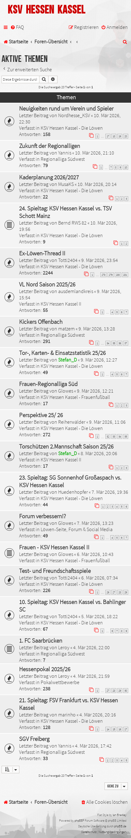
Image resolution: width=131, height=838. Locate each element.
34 (108, 343)
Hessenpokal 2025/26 (44, 669)
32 (108, 436)
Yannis (64, 153)
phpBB (78, 821)
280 (118, 274)
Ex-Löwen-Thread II (42, 253)
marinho (67, 714)
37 (125, 343)
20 (125, 136)
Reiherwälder (71, 422)
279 (111, 274)
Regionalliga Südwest (63, 159)
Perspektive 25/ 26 (41, 415)
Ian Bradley (119, 815)
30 (125, 690)
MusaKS (66, 184)
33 (114, 436)
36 (119, 343)
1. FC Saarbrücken (40, 640)
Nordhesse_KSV (74, 115)
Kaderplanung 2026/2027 (49, 177)
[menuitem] (17, 27)
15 (114, 729)
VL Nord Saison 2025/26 (47, 284)
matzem (66, 328)
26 (108, 592)
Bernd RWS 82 (72, 223)
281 (125, 274)
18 (114, 136)
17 (108, 136)
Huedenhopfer (73, 492)
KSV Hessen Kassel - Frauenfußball (75, 397)
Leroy (63, 647)
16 (119, 729)
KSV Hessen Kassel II (61, 304)
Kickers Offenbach (41, 321)
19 (119, 136)
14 (108, 729)
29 (125, 592)
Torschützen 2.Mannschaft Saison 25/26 (66, 446)
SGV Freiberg (34, 739)
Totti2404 (68, 260)
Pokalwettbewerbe (60, 682)
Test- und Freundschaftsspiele (55, 570)
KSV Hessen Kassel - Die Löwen (72, 128)
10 (125, 167)
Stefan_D (67, 359)
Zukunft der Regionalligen (49, 146)
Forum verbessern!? (42, 516)
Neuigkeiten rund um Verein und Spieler (66, 108)
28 (119, 592)
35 (114, 343)
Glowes (65, 391)
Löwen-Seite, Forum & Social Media (77, 529)
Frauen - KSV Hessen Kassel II (54, 547)
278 (103, 274)
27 (114, 592)
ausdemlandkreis (75, 291)
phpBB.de (120, 826)
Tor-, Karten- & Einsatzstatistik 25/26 (62, 352)
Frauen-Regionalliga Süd (48, 384)
